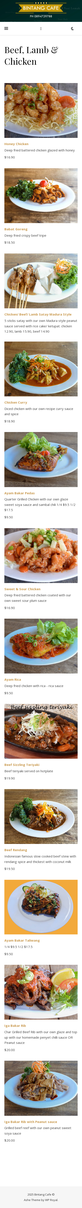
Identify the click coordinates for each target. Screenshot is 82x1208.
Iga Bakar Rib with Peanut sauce (30, 1121)
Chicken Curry (15, 402)
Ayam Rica (12, 679)
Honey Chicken (16, 144)
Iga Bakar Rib (15, 1025)
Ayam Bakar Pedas (19, 493)
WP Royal (51, 1200)
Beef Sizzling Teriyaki (21, 764)
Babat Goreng (16, 229)
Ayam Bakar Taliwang (22, 940)
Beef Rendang (15, 850)
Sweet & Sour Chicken (22, 589)
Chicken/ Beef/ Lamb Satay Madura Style (38, 314)
